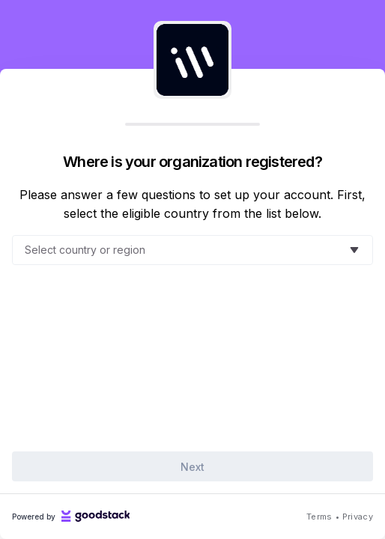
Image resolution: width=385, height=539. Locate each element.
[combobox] (183, 250)
